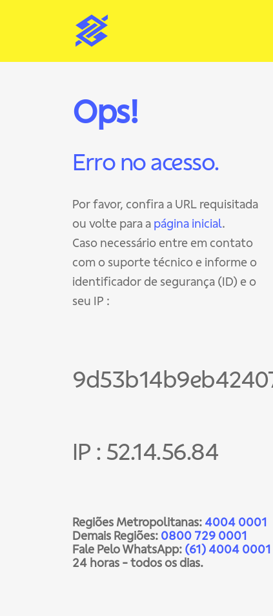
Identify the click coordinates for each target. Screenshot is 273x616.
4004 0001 (236, 522)
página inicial (188, 223)
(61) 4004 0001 (228, 549)
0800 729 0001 (204, 535)
